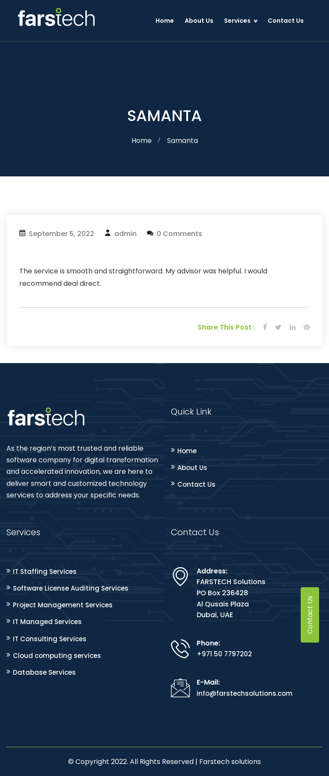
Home (165, 20)
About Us (199, 20)
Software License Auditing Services (71, 588)
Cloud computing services (57, 655)
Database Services (44, 672)
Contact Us (286, 20)
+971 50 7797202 (224, 653)
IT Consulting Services (50, 638)
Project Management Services (63, 604)
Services (237, 20)
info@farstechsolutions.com (245, 693)
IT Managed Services (47, 621)
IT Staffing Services (45, 571)
